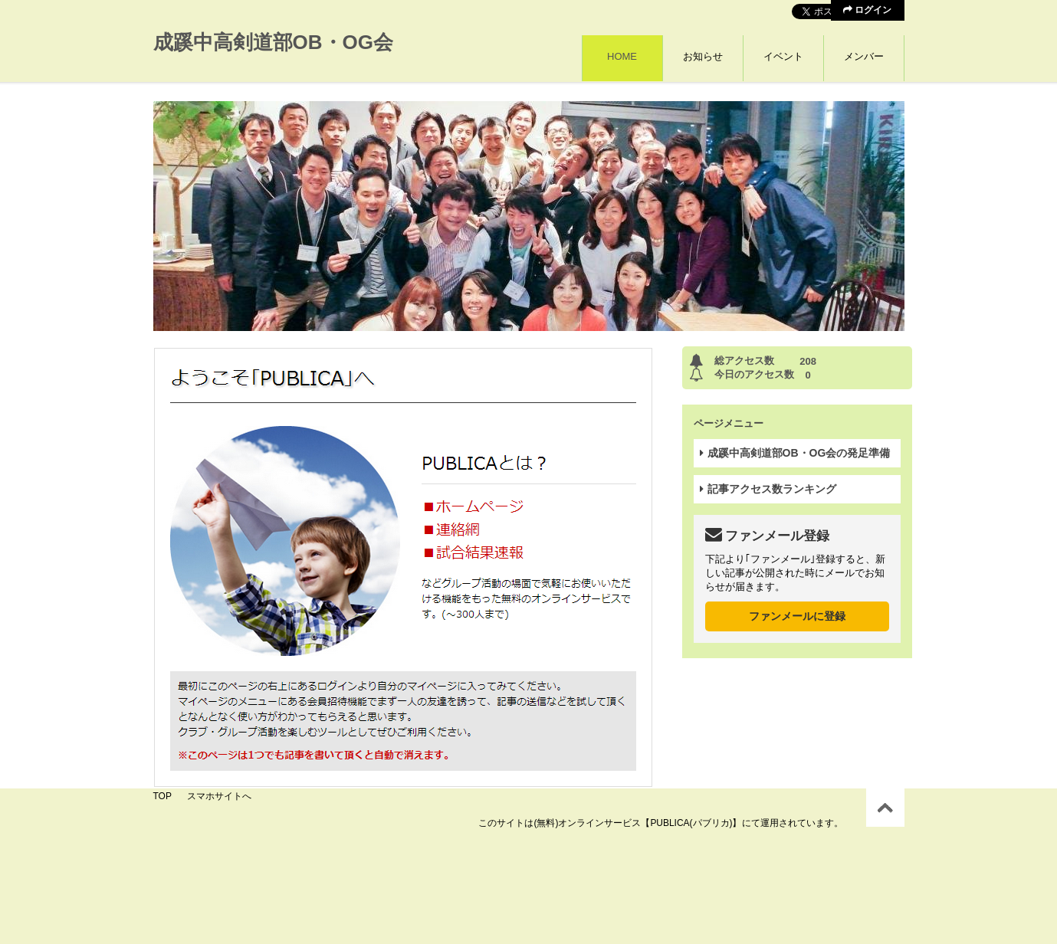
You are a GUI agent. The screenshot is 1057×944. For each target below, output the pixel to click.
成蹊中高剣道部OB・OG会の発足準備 (795, 453)
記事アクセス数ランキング (768, 489)
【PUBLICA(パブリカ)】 (691, 823)
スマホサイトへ (219, 796)
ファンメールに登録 (797, 616)
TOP (162, 796)
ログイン (867, 10)
